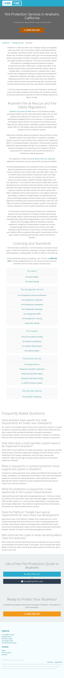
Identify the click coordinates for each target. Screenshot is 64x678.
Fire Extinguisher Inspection (32, 300)
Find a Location (6, 652)
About (3, 650)
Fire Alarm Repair (32, 277)
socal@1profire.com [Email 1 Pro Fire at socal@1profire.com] (32, 581)
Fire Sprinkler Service (32, 391)
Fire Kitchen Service (32, 358)
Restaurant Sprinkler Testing (32, 378)
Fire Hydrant (32, 331)
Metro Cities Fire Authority (45, 159)
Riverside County (7, 639)
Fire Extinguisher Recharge (32, 309)
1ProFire (5, 647)
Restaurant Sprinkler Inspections (32, 369)
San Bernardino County (9, 643)
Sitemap (4, 654)
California (6, 43)
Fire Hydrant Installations (32, 341)
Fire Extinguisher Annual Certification (32, 295)
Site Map (50, 662)
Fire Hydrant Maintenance (32, 346)
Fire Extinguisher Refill (32, 314)
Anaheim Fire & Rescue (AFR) (20, 111)
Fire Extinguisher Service (32, 289)
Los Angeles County (8, 634)
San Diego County (7, 641)
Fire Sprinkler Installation (32, 397)
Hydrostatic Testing (32, 323)
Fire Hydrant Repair (32, 351)
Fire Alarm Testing (32, 281)
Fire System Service (32, 364)
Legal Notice (58, 662)
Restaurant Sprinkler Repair (32, 374)
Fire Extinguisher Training (32, 318)
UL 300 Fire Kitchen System (32, 383)
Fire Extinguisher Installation (32, 304)
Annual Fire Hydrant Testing (32, 337)
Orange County (17, 43)
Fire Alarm (32, 271)
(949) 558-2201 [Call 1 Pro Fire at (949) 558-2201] (32, 30)
